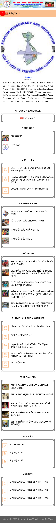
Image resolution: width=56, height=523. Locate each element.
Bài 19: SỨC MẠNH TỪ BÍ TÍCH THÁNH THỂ (32, 394)
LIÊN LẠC (15, 145)
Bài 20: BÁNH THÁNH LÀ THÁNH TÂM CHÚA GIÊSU (29, 386)
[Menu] (2, 13)
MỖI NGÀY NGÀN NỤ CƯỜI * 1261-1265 (29, 498)
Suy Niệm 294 (16, 452)
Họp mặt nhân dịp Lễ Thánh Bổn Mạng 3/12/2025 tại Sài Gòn (29, 345)
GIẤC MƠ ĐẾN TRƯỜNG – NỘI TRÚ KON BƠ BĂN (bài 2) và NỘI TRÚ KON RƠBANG (32, 304)
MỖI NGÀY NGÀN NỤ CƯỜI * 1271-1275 (29, 482)
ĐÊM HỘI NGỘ (18, 362)
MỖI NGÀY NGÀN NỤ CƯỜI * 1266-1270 (29, 490)
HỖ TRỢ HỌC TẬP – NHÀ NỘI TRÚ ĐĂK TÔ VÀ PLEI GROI (32, 263)
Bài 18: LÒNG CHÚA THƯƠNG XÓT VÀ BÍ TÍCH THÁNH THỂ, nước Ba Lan (30, 405)
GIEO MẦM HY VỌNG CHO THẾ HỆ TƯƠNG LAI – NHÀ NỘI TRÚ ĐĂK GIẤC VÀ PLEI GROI (31, 273)
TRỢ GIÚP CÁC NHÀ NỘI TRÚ (25, 230)
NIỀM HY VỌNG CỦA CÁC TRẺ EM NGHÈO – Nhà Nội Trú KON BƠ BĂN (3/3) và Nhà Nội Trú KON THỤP (32, 294)
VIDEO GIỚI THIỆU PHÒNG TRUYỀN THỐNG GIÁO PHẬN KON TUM (32, 355)
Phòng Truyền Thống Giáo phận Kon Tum (30, 326)
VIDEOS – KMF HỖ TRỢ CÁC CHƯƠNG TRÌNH (29, 213)
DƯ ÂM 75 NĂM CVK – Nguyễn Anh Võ (29, 188)
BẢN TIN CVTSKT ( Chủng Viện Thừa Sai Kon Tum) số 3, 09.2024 (30, 169)
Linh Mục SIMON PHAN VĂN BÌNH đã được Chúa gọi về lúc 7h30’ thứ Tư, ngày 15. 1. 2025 (32, 180)
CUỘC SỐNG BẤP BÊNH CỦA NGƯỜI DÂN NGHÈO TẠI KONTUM (31, 283)
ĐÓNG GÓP (16, 136)
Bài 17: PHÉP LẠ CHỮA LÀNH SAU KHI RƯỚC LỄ (30, 414)
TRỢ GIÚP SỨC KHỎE (21, 239)
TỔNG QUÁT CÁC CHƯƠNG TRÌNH (27, 220)
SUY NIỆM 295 (17, 444)
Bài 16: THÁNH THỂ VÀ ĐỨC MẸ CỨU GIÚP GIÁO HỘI (31, 423)
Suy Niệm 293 (16, 460)
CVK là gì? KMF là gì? (21, 335)
